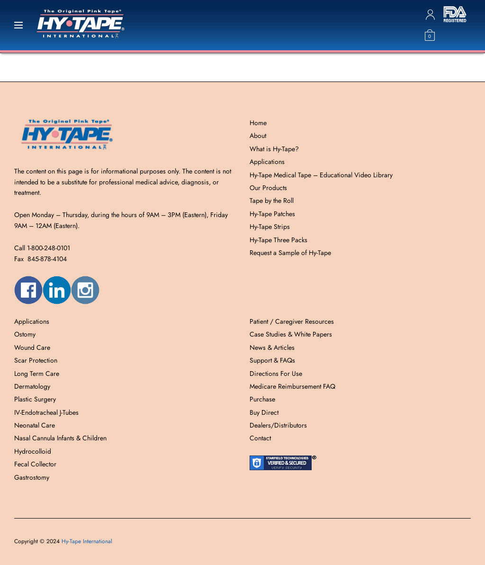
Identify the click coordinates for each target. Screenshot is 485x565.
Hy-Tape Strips (270, 226)
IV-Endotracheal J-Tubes (46, 412)
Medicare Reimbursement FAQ (292, 386)
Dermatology (32, 386)
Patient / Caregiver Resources (292, 321)
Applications (267, 161)
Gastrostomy (31, 477)
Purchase (262, 399)
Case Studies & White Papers (291, 334)
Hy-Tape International (87, 541)
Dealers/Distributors (278, 425)
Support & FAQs (272, 360)
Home (258, 123)
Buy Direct (264, 412)
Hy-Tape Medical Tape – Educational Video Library (321, 175)
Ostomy (25, 334)
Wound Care (32, 347)
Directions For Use (276, 373)
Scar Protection (35, 360)
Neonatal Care (34, 425)
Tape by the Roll (272, 200)
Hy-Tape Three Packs (278, 240)
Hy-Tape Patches (272, 214)
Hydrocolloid (32, 451)
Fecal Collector (35, 464)
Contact (260, 438)
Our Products (268, 187)
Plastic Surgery (35, 399)
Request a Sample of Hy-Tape (290, 252)
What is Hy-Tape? (274, 149)
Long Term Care (36, 373)
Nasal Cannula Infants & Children (60, 438)
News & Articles (272, 347)
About (258, 135)
